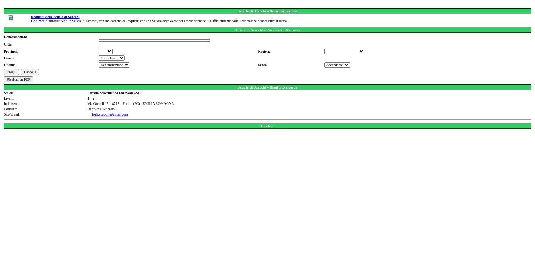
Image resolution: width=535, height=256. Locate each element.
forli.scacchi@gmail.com (110, 114)
